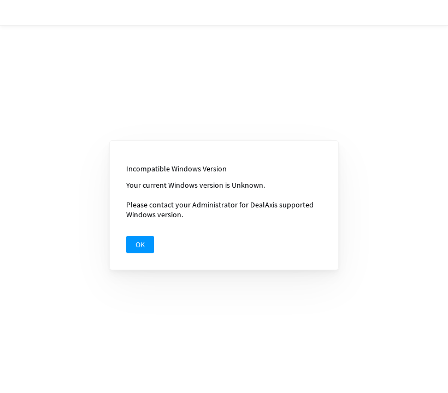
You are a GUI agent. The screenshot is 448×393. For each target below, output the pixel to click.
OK (140, 242)
